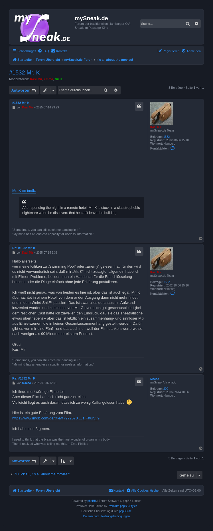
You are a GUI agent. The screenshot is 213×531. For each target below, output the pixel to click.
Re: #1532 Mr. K (23, 248)
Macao (154, 379)
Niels (58, 79)
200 (165, 388)
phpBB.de (125, 511)
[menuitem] (43, 51)
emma (48, 79)
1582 (166, 136)
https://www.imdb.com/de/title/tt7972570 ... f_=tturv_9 (56, 418)
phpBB (92, 500)
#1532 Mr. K (24, 72)
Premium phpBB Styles (122, 506)
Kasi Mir (36, 79)
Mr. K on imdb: (24, 190)
